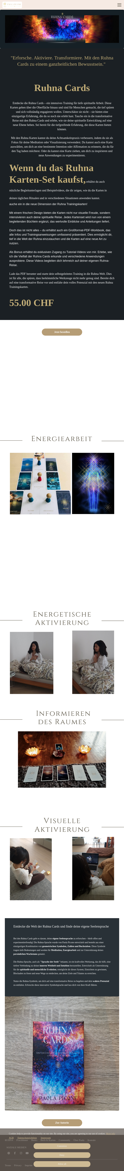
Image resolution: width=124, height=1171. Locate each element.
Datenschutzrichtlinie (27, 1138)
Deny (62, 1155)
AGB (11, 1138)
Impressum (46, 1138)
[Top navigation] (119, 5)
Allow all (62, 1164)
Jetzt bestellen (62, 332)
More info (110, 1133)
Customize (62, 1146)
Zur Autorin (62, 1122)
